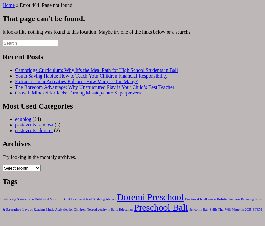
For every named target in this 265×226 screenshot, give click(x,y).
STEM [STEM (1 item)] (257, 209)
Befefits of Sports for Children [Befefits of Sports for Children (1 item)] (55, 199)
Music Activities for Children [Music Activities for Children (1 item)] (66, 209)
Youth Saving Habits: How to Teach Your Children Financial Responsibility (91, 75)
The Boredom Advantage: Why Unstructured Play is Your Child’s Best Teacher (94, 87)
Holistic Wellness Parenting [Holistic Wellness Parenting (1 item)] (235, 199)
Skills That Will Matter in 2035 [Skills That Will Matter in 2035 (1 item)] (230, 209)
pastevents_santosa (34, 124)
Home (9, 5)
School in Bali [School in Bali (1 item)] (198, 209)
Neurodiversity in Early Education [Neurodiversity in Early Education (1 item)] (110, 209)
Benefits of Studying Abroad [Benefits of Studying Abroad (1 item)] (96, 199)
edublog (23, 119)
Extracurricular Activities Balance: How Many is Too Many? (76, 81)
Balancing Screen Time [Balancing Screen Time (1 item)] (18, 199)
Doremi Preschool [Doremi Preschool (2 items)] (150, 197)
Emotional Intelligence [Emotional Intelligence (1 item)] (200, 199)
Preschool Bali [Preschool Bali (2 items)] (161, 207)
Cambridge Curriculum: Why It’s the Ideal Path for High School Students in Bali (96, 70)
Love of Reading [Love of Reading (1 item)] (33, 209)
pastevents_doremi (34, 130)
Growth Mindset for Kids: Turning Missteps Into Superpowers (78, 92)
